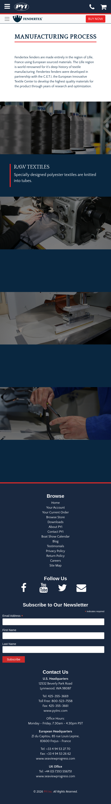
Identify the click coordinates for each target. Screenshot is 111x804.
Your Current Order (55, 512)
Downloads (55, 522)
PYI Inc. (48, 791)
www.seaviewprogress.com (55, 758)
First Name (9, 630)
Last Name (9, 644)
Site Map (55, 565)
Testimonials (55, 546)
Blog (55, 541)
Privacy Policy (55, 551)
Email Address (12, 616)
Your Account (55, 507)
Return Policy (55, 556)
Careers (55, 560)
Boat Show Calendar (55, 536)
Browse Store (55, 517)
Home (55, 503)
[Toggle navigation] (7, 19)
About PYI (55, 527)
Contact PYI (55, 532)
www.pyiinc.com (55, 710)
